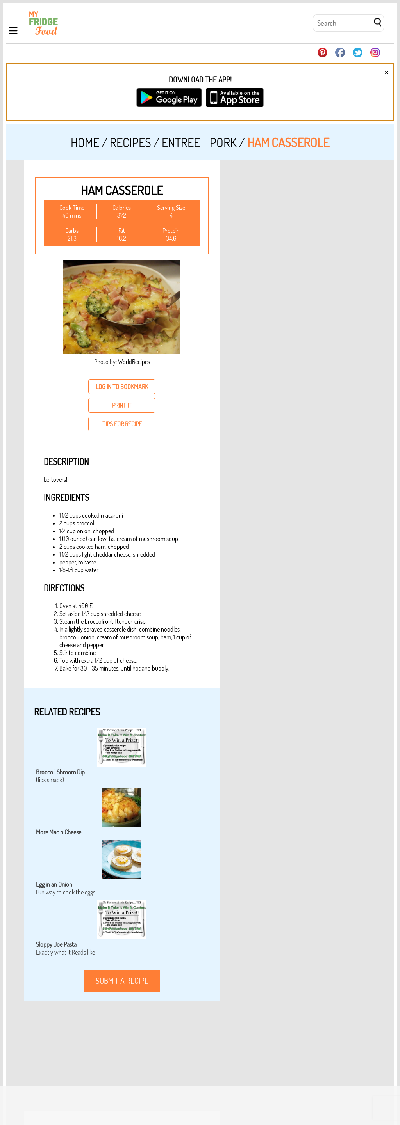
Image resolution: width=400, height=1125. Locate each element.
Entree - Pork (199, 142)
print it (122, 405)
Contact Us (319, 1092)
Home (85, 142)
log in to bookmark (122, 386)
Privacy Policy (353, 1092)
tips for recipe (122, 424)
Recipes (130, 142)
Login (379, 1092)
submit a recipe (122, 981)
